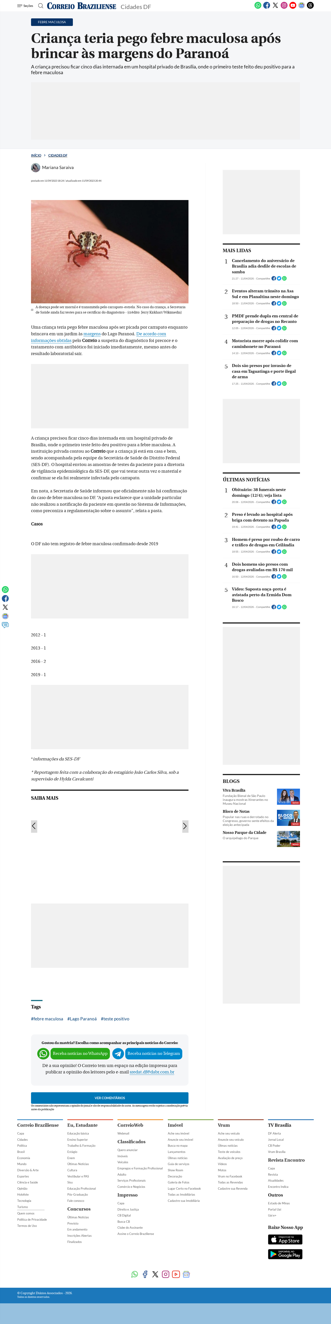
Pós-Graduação (77, 1194)
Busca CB (123, 1221)
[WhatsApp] (257, 8)
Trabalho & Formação (81, 1145)
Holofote (23, 1194)
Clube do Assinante (130, 1227)
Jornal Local (276, 1139)
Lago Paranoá (83, 1018)
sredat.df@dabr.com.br (152, 1072)
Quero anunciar (127, 1150)
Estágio (72, 1152)
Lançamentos (176, 1152)
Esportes (23, 1176)
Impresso (127, 1195)
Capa (20, 1133)
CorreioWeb (130, 1125)
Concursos (79, 1209)
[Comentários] (5, 627)
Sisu (70, 1182)
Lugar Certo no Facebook (184, 1188)
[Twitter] (275, 8)
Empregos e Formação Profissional (140, 1168)
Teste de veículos (229, 1152)
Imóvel (175, 1125)
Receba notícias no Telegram (154, 1053)
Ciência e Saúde (27, 1182)
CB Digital (124, 1215)
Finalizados (74, 1242)
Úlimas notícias (178, 1158)
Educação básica (78, 1133)
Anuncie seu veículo (231, 1139)
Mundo (21, 1164)
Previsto (72, 1223)
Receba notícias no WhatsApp (80, 1053)
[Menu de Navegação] (25, 5)
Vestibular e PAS (78, 1176)
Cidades (22, 1139)
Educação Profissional (81, 1188)
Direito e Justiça (128, 1209)
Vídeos (222, 1164)
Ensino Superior (77, 1139)
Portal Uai (274, 1209)
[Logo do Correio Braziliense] (81, 5)
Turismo (22, 1207)
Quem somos (25, 1213)
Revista (273, 1174)
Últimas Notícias (78, 1164)
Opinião (22, 1188)
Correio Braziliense (38, 1125)
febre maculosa (48, 1018)
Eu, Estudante (82, 1125)
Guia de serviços (178, 1164)
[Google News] (301, 8)
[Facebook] (266, 8)
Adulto (121, 1174)
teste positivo (116, 1018)
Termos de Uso (27, 1226)
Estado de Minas (279, 1203)
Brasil (21, 1152)
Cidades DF (57, 155)
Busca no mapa (178, 1145)
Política (22, 1145)
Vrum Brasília (276, 1152)
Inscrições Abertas (79, 1235)
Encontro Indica (278, 1186)
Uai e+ (272, 1215)
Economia (23, 1158)
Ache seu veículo (229, 1133)
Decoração (175, 1176)
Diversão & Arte (28, 1170)
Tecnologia (24, 1201)
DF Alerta (274, 1133)
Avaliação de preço (230, 1158)
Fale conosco (75, 1201)
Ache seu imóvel (178, 1133)
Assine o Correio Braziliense (135, 1234)
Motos (222, 1170)
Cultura (72, 1170)
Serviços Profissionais (131, 1180)
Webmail (123, 1133)
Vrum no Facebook (230, 1176)
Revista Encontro (286, 1160)
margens (92, 333)
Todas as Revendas (230, 1182)
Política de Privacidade (32, 1219)
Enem (71, 1158)
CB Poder (274, 1145)
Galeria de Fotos (178, 1182)
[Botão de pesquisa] (39, 5)
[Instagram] (284, 8)
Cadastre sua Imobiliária (184, 1201)
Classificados (131, 1141)
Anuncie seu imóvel (180, 1139)
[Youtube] (292, 8)
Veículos (122, 1162)
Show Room (175, 1170)
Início (36, 155)
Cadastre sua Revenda (233, 1188)
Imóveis (122, 1156)
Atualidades (276, 1180)
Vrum (224, 1125)
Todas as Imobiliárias (181, 1194)
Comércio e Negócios (131, 1186)
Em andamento (77, 1229)
